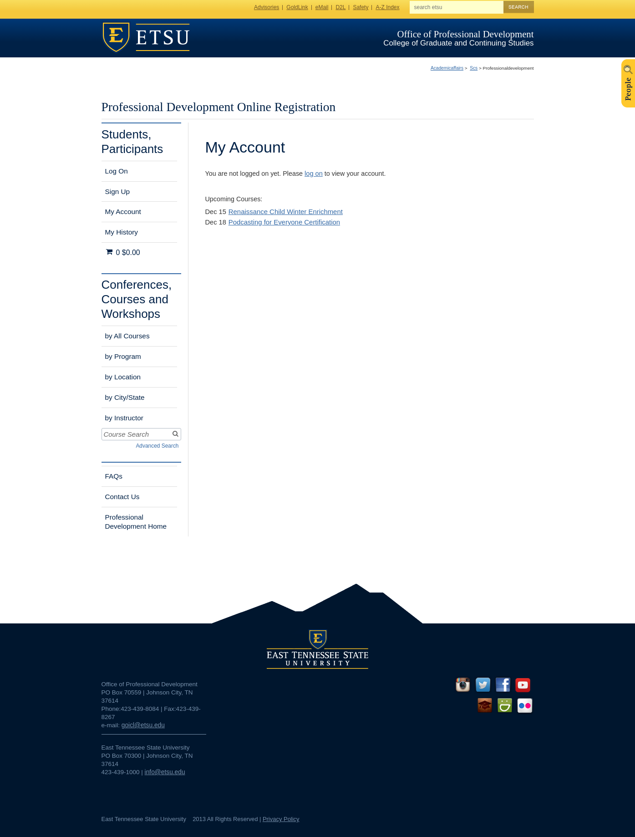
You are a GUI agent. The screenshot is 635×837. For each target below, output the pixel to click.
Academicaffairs (447, 68)
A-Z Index (387, 7)
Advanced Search (157, 446)
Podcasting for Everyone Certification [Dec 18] (284, 222)
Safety (360, 7)
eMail (322, 7)
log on (314, 173)
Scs (474, 68)
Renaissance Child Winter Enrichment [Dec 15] (286, 211)
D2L (340, 7)
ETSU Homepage (146, 37)
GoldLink (297, 7)
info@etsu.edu (165, 772)
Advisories (266, 7)
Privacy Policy (281, 819)
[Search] (174, 434)
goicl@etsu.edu (143, 725)
